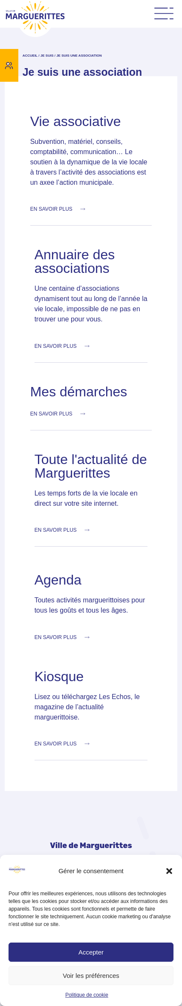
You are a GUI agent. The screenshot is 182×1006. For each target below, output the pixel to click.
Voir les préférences (91, 975)
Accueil (30, 55)
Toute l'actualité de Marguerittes (91, 466)
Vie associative (75, 121)
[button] (169, 871)
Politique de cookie (86, 995)
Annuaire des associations (75, 261)
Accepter (91, 952)
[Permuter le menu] (163, 14)
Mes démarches (78, 391)
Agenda (58, 580)
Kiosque (59, 676)
